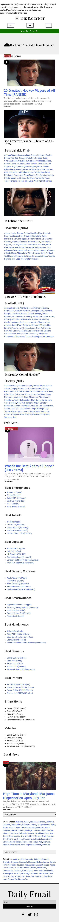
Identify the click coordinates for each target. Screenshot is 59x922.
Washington (15, 845)
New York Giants (43, 328)
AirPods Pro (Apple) (15, 631)
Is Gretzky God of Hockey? (22, 374)
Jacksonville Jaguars (29, 319)
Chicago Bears (37, 311)
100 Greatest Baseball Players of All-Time (29, 142)
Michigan (29, 830)
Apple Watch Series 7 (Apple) (19, 604)
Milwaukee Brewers (12, 169)
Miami (33, 868)
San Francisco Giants (45, 175)
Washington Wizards (29, 259)
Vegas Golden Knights (22, 414)
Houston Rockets (19, 242)
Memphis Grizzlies (37, 244)
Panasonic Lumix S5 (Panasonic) (21, 669)
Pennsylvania (29, 839)
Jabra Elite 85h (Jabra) (16, 640)
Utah (40, 842)
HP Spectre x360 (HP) (16, 554)
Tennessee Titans (23, 336)
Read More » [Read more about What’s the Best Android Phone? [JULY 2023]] (9, 481)
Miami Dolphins (23, 325)
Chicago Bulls (18, 236)
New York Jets (10, 331)
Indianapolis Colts (11, 319)
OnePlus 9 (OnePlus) (15, 501)
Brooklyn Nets (36, 233)
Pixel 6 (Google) (13, 495)
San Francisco (37, 876)
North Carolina (35, 836)
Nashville (17, 870)
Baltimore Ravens (40, 308)
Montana (14, 833)
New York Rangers (25, 403)
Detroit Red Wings (22, 394)
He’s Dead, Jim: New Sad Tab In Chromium (29, 45)
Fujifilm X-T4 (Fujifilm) (16, 666)
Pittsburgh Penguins (29, 406)
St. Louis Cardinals (27, 178)
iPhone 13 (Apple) (14, 492)
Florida (33, 825)
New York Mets (10, 172)
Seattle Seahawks (30, 334)
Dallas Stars (9, 394)
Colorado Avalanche (23, 391)
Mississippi (48, 830)
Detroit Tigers (10, 164)
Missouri (6, 833)
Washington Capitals (40, 414)
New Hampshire (42, 833)
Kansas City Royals (39, 164)
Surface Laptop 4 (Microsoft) (19, 557)
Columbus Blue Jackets (43, 391)
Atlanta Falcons (26, 308)
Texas (35, 842)
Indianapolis (30, 865)
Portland (34, 873)
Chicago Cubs (41, 158)
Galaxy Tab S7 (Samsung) (18, 527)
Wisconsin (36, 845)
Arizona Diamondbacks (14, 155)
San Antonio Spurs (39, 256)
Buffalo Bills (9, 311)
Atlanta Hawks (10, 233)
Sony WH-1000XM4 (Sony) (18, 634)
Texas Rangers (10, 181)
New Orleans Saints (27, 328)
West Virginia (26, 845)
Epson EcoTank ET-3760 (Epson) (20, 687)
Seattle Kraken (10, 408)
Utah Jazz (16, 259)
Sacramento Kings (23, 256)
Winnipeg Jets (10, 417)
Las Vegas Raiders (18, 322)
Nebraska (23, 833)
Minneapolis (8, 870)
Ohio (5, 839)
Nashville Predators (22, 400)
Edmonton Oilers (38, 394)
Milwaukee (41, 868)
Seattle (47, 876)
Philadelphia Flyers (12, 406)
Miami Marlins (43, 166)
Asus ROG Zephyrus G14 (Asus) (20, 563)
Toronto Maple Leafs (13, 411)
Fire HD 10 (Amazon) (15, 525)
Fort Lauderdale (9, 865)
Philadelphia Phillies (41, 172)
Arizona (33, 822)
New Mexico (14, 836)
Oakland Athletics (25, 172)
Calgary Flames (17, 388)
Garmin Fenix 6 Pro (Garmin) (19, 613)
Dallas (39, 862)
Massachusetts (17, 830)
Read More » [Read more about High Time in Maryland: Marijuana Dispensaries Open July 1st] (7, 809)
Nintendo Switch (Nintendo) (19, 586)
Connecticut (16, 825)
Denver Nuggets (21, 239)
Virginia (6, 845)
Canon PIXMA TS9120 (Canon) (20, 690)
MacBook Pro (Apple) (16, 548)
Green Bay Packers (32, 316)
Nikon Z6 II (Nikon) (15, 663)
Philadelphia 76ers (25, 253)
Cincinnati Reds (11, 161)
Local (6, 762)
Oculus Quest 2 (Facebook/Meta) (21, 589)
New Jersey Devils (39, 400)
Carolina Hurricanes (33, 388)
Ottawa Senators (40, 403)
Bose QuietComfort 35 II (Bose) (20, 637)
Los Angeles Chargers (36, 322)
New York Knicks (26, 250)
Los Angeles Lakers (20, 244)
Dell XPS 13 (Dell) (14, 551)
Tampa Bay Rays (42, 178)
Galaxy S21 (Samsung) (16, 498)
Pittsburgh (25, 873)
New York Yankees (45, 169)
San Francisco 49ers (13, 334)
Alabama (19, 822)
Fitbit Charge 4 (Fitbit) (16, 610)
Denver (46, 862)
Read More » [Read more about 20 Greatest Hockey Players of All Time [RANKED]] (8, 106)
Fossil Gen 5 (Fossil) (15, 616)
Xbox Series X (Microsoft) (18, 584)
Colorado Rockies (43, 161)
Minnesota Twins (29, 169)
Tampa (11, 879)
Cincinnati (23, 862)
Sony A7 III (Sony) (14, 661)
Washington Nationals (43, 181)
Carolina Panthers (22, 311)
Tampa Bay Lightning (39, 408)
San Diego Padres (27, 175)
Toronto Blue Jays (25, 181)
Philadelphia (8, 873)
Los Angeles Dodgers (27, 166)
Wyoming (46, 845)
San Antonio (16, 876)
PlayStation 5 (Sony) (15, 581)
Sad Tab (29, 31)
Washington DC (21, 879)
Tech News (11, 423)
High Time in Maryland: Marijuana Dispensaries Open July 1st (29, 796)
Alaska (26, 822)
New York (25, 836)
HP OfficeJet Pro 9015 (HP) (18, 684)
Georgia (40, 825)
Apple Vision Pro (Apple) (17, 578)
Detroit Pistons (34, 239)
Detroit (52, 862)
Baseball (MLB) (15, 150)
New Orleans (27, 870)
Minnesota (38, 830)
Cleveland (32, 862)
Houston (20, 865)
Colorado (6, 825)
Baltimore (38, 859)
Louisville (18, 868)
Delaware (26, 825)
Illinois (5, 827)
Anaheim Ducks (11, 386)
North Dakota (47, 836)
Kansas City (40, 865)
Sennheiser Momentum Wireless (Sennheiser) (26, 643)
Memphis (27, 868)
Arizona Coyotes (25, 386)
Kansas (24, 827)
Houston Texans (47, 316)
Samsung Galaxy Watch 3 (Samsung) (22, 607)
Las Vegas (50, 865)
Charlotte (6, 862)
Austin (30, 859)
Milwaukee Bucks (16, 247)
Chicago (14, 862)
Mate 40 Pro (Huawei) (16, 507)
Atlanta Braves (30, 155)
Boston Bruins (39, 386)
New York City (40, 870)
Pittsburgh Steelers (42, 331)
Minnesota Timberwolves (35, 247)
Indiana (12, 827)
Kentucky (31, 827)
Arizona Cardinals (11, 308)
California (50, 822)
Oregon (19, 839)
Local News (11, 754)
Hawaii (47, 825)
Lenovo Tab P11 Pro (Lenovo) (19, 533)
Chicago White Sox (26, 158)
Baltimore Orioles (44, 155)
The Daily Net (32, 18)
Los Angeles (8, 868)
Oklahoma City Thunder (44, 250)
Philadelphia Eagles (25, 331)
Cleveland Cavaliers (32, 236)
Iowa (18, 827)
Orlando (49, 870)
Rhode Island (40, 839)
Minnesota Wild (35, 397)
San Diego (26, 876)
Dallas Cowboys (34, 313)
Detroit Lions (17, 316)
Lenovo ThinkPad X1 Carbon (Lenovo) (23, 560)
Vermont (46, 842)
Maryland (6, 830)
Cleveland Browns (19, 313)
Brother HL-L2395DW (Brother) (20, 693)
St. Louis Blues (23, 408)
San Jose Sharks (46, 406)
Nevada (31, 833)
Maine (47, 827)
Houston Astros (23, 164)
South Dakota (15, 842)
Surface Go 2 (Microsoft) (17, 530)
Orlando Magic (10, 253)
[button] (17, 18)
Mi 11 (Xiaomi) (13, 504)
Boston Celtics (23, 233)
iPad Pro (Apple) (13, 522)
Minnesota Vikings (39, 325)
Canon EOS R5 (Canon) (16, 658)
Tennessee (27, 842)
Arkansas (41, 822)
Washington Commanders (42, 336)
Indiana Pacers (34, 242)
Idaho (53, 825)
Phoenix (17, 873)
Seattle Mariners (11, 178)
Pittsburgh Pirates (12, 175)
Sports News (12, 56)
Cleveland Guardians (27, 161)
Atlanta (24, 859)
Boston (45, 859)
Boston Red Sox (11, 158)
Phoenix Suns (39, 253)
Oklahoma (11, 839)
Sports (7, 56)
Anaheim (16, 859)
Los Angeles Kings (20, 397)
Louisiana (40, 827)
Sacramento (44, 873)
